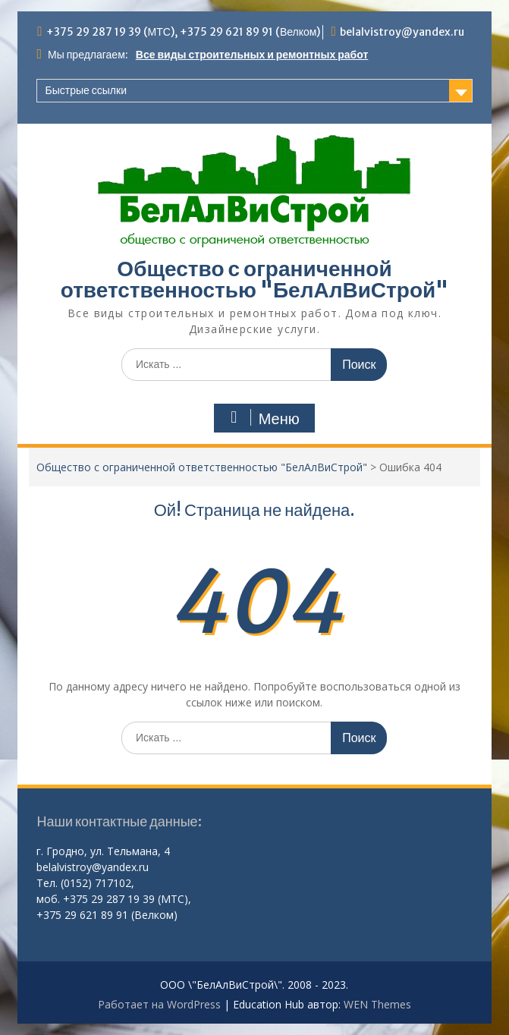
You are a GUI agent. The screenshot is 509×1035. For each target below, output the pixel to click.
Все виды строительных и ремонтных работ (252, 54)
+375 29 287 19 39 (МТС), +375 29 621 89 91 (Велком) (183, 32)
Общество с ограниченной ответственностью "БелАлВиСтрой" (254, 279)
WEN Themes (377, 1004)
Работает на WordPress (159, 1004)
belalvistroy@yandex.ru (402, 32)
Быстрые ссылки (85, 90)
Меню (262, 418)
